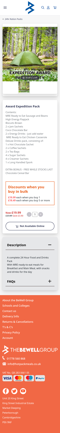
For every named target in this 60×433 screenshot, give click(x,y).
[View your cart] (54, 7)
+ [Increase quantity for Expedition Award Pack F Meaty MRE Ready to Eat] (40, 214)
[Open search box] (41, 7)
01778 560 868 (16, 358)
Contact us (9, 311)
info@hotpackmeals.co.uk (24, 364)
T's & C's (7, 327)
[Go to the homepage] (30, 7)
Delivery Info (10, 316)
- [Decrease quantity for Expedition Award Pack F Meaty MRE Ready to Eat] (29, 214)
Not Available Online (29, 226)
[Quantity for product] (34, 214)
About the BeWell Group (18, 300)
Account (7, 338)
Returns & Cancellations (17, 321)
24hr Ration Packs (13, 19)
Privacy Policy (11, 332)
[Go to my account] (48, 7)
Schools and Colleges (15, 305)
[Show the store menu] (5, 7)
